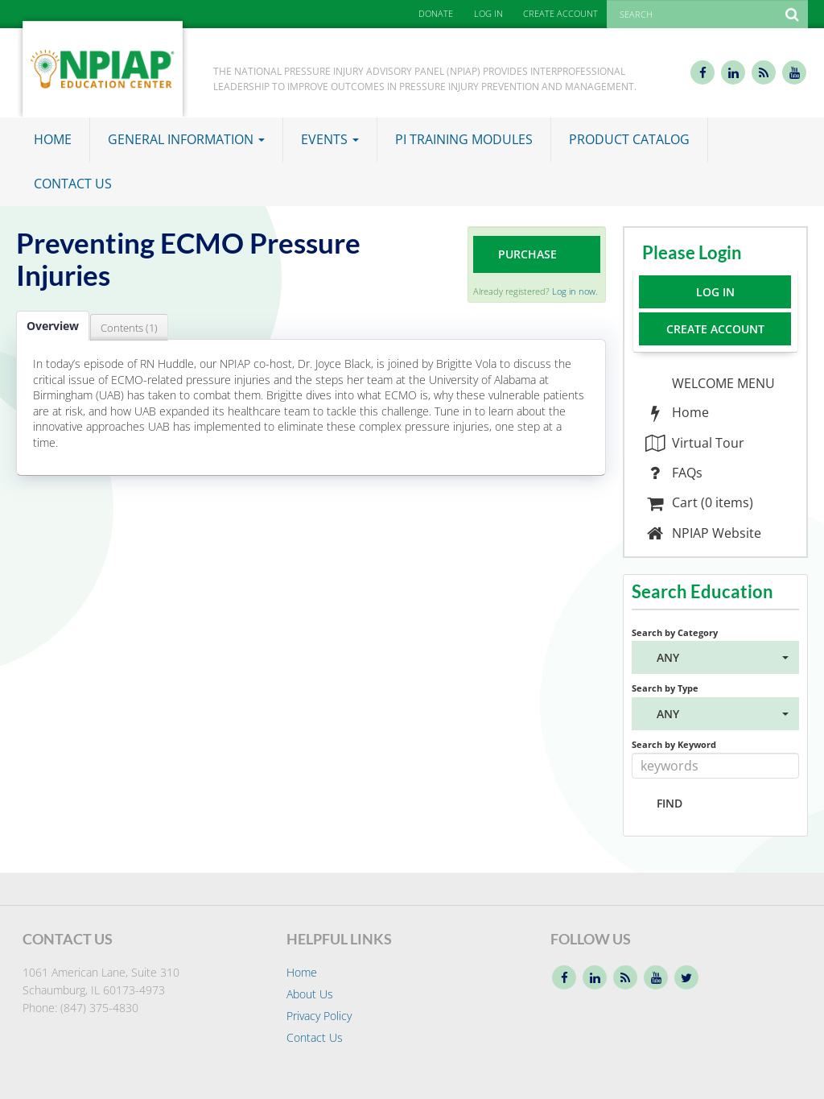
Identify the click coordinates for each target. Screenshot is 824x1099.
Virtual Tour (694, 443)
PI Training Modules (464, 139)
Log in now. (575, 291)
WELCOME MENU (722, 383)
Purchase (527, 254)
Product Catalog (629, 139)
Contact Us (73, 183)
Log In (715, 292)
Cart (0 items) (699, 502)
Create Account (715, 329)
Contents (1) (129, 327)
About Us (309, 994)
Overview (53, 325)
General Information (186, 139)
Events (330, 139)
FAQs (673, 472)
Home (53, 139)
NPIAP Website (703, 533)
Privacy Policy (319, 1015)
